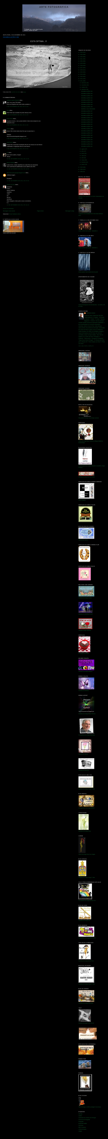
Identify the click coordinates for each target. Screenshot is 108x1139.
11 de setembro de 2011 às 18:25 (18, 169)
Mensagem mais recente (9, 211)
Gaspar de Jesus (11, 184)
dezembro (84, 82)
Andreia (9, 128)
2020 (81, 61)
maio (83, 155)
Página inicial (40, 211)
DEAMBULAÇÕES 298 (86, 106)
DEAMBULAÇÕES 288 (86, 131)
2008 (81, 171)
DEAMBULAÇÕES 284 (86, 139)
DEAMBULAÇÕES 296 (86, 113)
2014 (81, 74)
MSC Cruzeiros (82, 1127)
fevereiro (84, 162)
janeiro (83, 164)
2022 (81, 56)
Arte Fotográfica (54, 7)
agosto (83, 149)
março (83, 160)
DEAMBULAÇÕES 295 (86, 115)
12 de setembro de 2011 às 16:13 (18, 205)
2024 (81, 52)
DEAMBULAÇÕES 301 (86, 100)
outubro (84, 87)
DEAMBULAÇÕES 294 (86, 117)
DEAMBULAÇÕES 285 (86, 137)
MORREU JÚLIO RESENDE (88, 109)
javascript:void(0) (82, 1123)
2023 (81, 54)
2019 (81, 63)
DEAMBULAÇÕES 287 (86, 133)
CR (7, 152)
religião (80, 1131)
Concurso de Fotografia (84, 1119)
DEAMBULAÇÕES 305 (86, 91)
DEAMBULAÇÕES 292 (86, 122)
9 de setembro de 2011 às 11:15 (17, 106)
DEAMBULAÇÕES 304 (86, 93)
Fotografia (80, 1121)
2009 (81, 169)
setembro (84, 89)
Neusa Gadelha (10, 162)
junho (83, 153)
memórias (80, 1125)
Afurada (80, 1113)
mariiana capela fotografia (13, 100)
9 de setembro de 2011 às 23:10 (17, 148)
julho (83, 151)
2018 (81, 65)
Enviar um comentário (8, 208)
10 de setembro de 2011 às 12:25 (18, 158)
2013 (81, 76)
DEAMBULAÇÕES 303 (86, 95)
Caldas (80, 1115)
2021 (81, 59)
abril (83, 157)
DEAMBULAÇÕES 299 (86, 104)
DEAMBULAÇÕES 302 (86, 98)
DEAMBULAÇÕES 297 (86, 111)
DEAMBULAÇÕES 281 (86, 146)
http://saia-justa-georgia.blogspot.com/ (16, 172)
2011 (81, 80)
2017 (81, 67)
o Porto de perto (82, 1129)
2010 (81, 167)
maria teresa (10, 118)
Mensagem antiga (69, 211)
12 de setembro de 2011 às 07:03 (18, 180)
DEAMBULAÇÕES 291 (86, 124)
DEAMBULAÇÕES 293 (86, 120)
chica (8, 110)
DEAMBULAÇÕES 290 (86, 126)
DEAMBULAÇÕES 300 (86, 102)
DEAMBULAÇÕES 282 (86, 144)
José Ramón (10, 142)
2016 (81, 69)
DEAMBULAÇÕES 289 (86, 128)
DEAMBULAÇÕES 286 (86, 135)
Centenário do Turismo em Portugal (87, 1117)
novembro (84, 85)
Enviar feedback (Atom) (15, 214)
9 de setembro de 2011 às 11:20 (17, 114)
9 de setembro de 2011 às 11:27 (17, 138)
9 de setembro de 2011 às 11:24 (17, 125)
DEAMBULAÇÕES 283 (86, 142)
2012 (81, 78)
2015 (81, 72)
